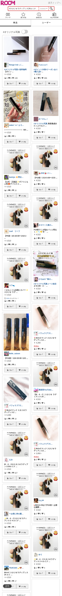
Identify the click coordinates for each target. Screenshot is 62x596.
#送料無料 (22, 69)
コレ (11, 83)
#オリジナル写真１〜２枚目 (45, 284)
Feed (7, 15)
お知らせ (38, 15)
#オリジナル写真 (11, 69)
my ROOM (54, 15)
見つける (23, 15)
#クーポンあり (52, 69)
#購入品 (37, 72)
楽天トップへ (54, 3)
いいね (23, 83)
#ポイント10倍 (40, 69)
